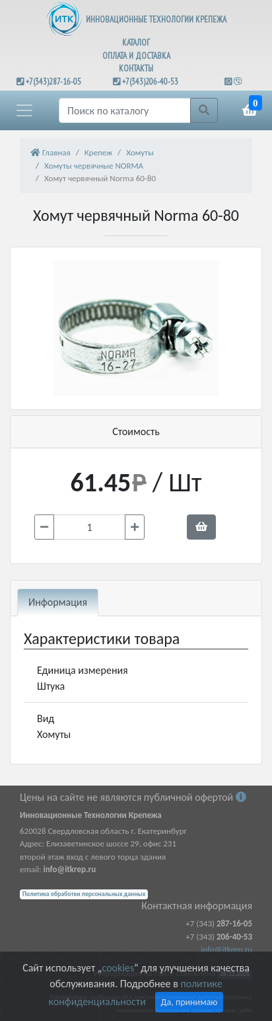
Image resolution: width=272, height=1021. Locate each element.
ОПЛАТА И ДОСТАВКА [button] (136, 55)
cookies (118, 967)
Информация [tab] (57, 602)
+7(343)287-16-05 (53, 81)
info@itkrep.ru (226, 949)
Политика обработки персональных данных (83, 894)
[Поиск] (125, 110)
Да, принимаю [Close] (189, 1002)
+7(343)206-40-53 (150, 81)
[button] (24, 110)
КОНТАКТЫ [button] (136, 68)
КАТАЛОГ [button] (136, 42)
